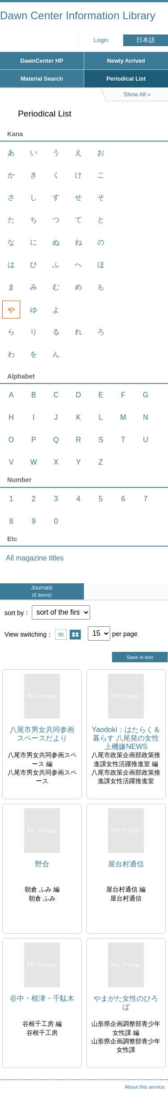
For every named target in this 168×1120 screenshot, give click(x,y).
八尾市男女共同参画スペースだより (42, 734)
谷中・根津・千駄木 (42, 998)
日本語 (145, 40)
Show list (61, 634)
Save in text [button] (140, 657)
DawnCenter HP (41, 60)
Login (101, 40)
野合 (42, 864)
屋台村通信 (126, 864)
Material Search (42, 78)
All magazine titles (35, 558)
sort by (14, 612)
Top (152, 1095)
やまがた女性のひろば (126, 1003)
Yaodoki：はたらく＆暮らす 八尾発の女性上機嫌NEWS (126, 738)
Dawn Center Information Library (77, 15)
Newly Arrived (126, 60)
